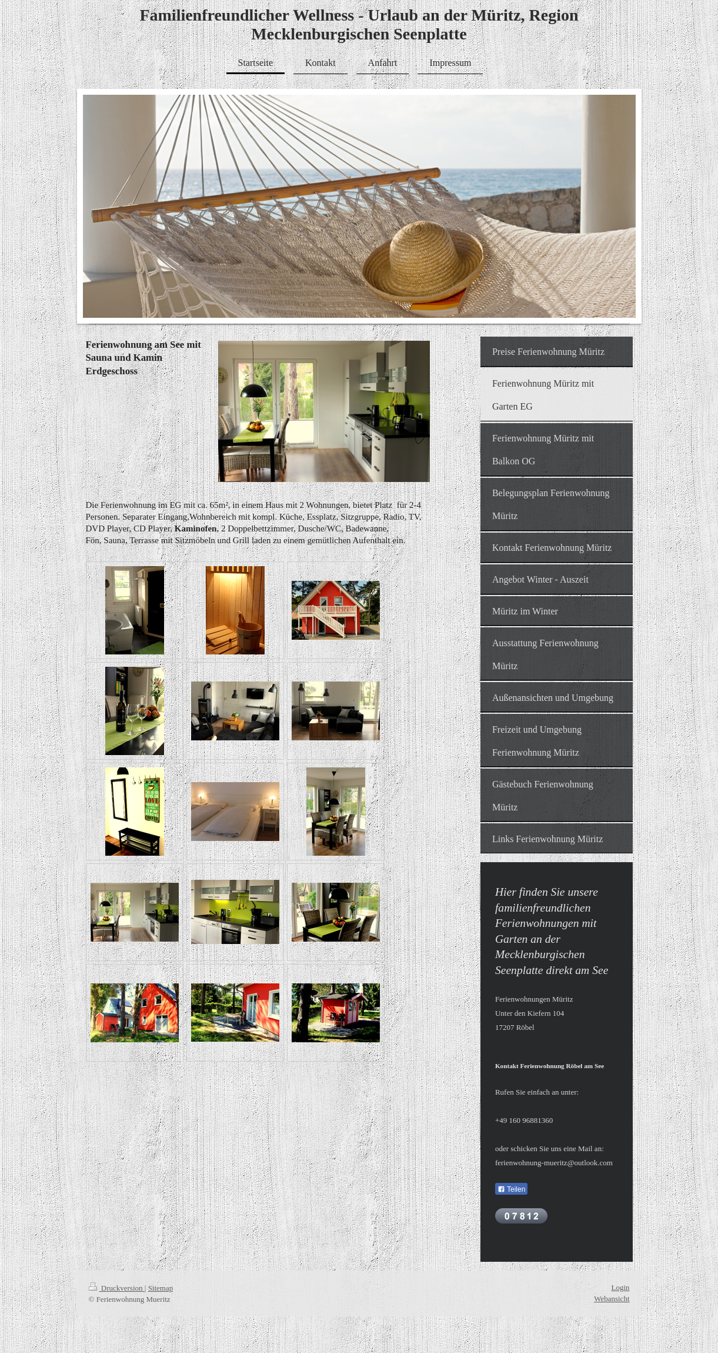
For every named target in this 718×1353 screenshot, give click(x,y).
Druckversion (117, 1288)
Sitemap (160, 1288)
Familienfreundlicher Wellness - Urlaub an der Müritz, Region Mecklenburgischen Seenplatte (358, 24)
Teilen (511, 1189)
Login (620, 1287)
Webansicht (611, 1298)
